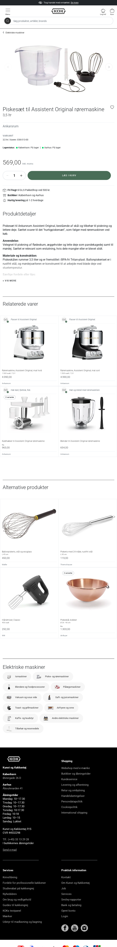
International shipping (74, 812)
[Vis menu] (7, 12)
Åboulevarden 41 (13, 788)
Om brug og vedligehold (17, 899)
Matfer (4, 565)
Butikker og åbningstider (75, 773)
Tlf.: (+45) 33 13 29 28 (16, 839)
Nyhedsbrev (10, 894)
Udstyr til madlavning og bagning (22, 921)
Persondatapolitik (72, 801)
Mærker (7, 916)
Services (66, 894)
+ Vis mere (9, 280)
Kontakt (66, 877)
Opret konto (68, 910)
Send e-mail (10, 849)
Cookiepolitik (69, 807)
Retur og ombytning (73, 790)
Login (64, 916)
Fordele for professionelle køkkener (24, 883)
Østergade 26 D (12, 778)
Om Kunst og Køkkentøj (75, 883)
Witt (3, 635)
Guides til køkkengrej (15, 905)
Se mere (74, 2)
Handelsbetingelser (73, 796)
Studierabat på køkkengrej (18, 888)
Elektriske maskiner (15, 32)
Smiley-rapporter (71, 899)
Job (63, 888)
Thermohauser (66, 565)
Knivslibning (10, 877)
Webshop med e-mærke (75, 768)
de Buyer (63, 635)
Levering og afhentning (75, 784)
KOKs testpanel (12, 910)
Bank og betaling (71, 905)
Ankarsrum (11, 126)
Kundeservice (69, 779)
